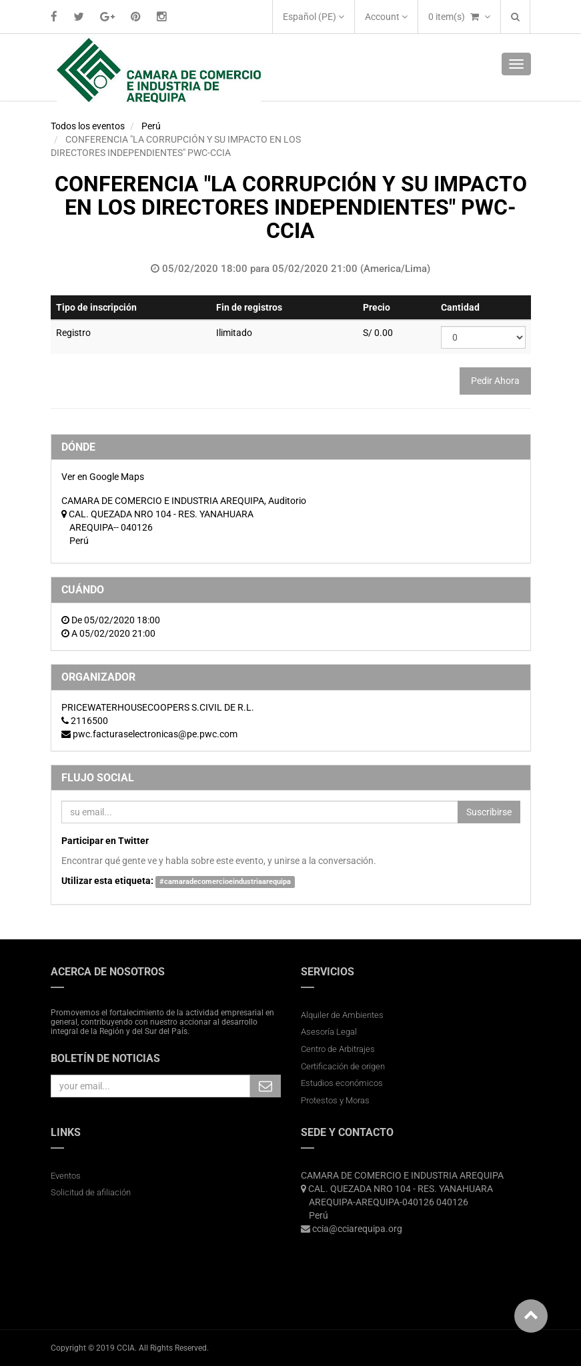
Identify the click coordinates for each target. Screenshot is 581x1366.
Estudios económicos (342, 1083)
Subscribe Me (265, 1086)
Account (386, 16)
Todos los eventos (88, 126)
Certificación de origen (343, 1066)
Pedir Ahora (495, 380)
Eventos (66, 1176)
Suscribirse (489, 812)
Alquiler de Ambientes (342, 1015)
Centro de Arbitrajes (339, 1049)
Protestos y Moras (335, 1100)
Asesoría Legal (329, 1032)
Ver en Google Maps (102, 476)
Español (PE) (313, 16)
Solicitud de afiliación (91, 1192)
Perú (151, 126)
